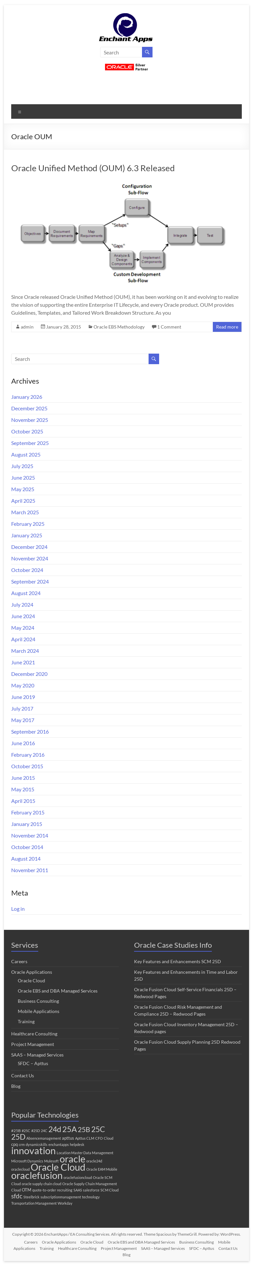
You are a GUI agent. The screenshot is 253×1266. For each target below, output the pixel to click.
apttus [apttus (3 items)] (68, 1138)
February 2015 (27, 812)
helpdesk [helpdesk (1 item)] (77, 1144)
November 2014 (29, 835)
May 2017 (22, 720)
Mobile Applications (38, 1011)
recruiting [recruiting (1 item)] (64, 1190)
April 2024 (23, 639)
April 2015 (23, 801)
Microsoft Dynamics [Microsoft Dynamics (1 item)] (27, 1161)
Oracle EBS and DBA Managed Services (58, 991)
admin (27, 327)
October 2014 (27, 847)
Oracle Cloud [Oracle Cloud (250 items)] (58, 1167)
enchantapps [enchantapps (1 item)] (58, 1144)
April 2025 (23, 500)
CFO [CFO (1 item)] (99, 1138)
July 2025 (22, 466)
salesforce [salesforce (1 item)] (91, 1190)
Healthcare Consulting (34, 1033)
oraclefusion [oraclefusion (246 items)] (37, 1175)
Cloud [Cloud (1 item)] (108, 1138)
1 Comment (169, 327)
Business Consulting (38, 1001)
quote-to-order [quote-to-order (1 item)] (44, 1190)
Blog (15, 1086)
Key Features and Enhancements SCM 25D (177, 961)
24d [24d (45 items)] (54, 1129)
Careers (19, 961)
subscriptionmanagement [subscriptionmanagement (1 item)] (61, 1197)
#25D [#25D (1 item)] (35, 1130)
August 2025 (26, 454)
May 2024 (22, 627)
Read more (227, 327)
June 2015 (23, 778)
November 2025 (29, 420)
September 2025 (30, 443)
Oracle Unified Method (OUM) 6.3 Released (93, 168)
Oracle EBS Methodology (119, 327)
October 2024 (27, 570)
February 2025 (27, 524)
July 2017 (22, 708)
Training (26, 1021)
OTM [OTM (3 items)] (26, 1189)
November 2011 (29, 870)
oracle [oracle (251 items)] (72, 1158)
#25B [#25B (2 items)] (16, 1130)
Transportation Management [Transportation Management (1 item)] (34, 1203)
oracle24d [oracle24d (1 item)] (94, 1161)
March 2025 (25, 512)
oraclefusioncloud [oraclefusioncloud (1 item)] (78, 1177)
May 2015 (22, 789)
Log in (18, 908)
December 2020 (29, 674)
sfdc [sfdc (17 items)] (16, 1196)
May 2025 (22, 489)
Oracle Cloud (31, 980)
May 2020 (22, 685)
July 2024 (22, 604)
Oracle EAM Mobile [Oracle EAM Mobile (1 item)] (101, 1169)
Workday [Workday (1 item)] (65, 1203)
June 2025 (23, 477)
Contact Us (22, 1075)
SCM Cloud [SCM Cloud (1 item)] (109, 1190)
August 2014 (26, 858)
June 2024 (23, 616)
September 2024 (30, 581)
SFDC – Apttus (33, 1063)
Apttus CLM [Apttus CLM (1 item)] (84, 1138)
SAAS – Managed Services (37, 1055)
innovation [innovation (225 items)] (33, 1150)
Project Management (32, 1044)
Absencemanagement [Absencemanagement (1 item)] (43, 1138)
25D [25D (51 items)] (18, 1136)
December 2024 (29, 547)
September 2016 (30, 731)
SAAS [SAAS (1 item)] (77, 1190)
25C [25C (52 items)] (98, 1129)
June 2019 (23, 697)
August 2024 (26, 593)
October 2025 (27, 431)
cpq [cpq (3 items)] (14, 1144)
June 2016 (23, 743)
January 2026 (26, 397)
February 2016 (27, 754)
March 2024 (25, 651)
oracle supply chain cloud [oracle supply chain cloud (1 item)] (41, 1184)
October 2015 (27, 766)
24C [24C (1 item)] (44, 1130)
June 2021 (23, 662)
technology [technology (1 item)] (91, 1197)
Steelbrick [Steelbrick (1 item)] (31, 1197)
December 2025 (29, 408)
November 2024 (29, 558)
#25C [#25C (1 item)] (26, 1130)
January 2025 (26, 535)
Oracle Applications (31, 972)
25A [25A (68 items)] (69, 1129)
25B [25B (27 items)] (84, 1129)
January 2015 (26, 824)
